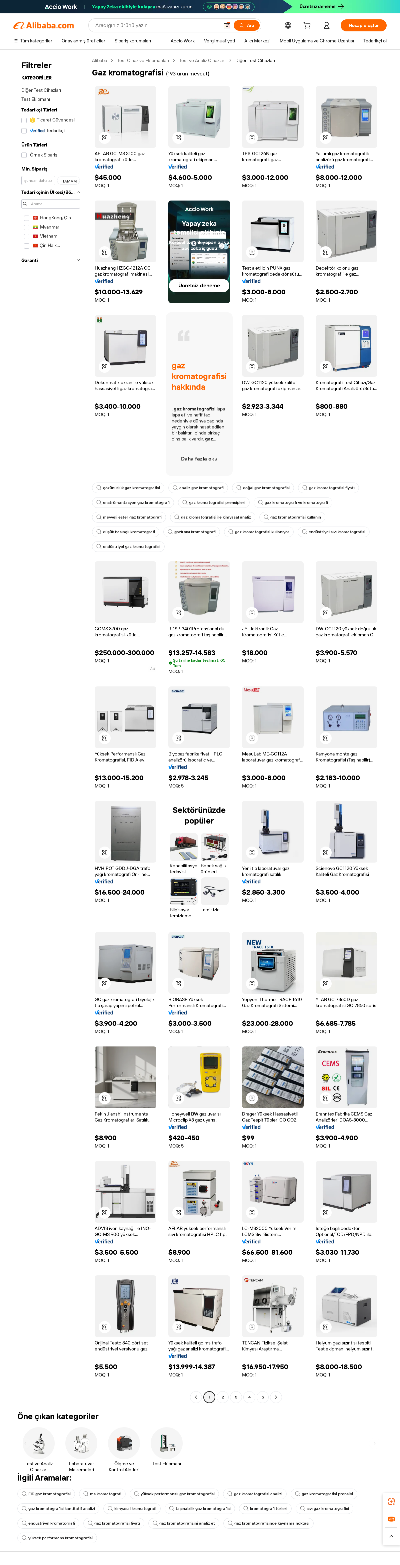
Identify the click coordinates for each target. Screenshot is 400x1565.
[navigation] (50, 729)
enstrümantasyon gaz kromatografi (133, 502)
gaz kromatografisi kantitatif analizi (58, 1508)
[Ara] (247, 25)
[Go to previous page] (196, 1397)
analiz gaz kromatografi (198, 488)
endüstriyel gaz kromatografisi (128, 546)
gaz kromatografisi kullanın (292, 517)
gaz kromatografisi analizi (254, 1494)
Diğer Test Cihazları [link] (255, 60)
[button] (227, 25)
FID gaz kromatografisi (46, 1494)
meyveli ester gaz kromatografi (129, 517)
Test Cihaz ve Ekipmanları (143, 60)
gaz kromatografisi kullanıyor (258, 532)
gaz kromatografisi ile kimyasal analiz (212, 517)
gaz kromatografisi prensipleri (213, 502)
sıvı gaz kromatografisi (324, 1508)
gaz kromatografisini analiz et (184, 1523)
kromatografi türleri (265, 1508)
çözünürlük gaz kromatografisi (128, 488)
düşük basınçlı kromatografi (125, 532)
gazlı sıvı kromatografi (192, 532)
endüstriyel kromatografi (48, 1523)
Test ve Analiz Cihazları (202, 60)
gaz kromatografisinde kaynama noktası (268, 1523)
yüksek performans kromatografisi (57, 1538)
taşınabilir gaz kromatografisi (200, 1508)
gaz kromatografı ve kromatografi (293, 502)
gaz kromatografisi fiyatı (328, 488)
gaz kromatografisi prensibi (324, 1494)
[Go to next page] (276, 1397)
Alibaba (99, 60)
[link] (391, 1501)
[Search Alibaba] (156, 25)
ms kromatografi (102, 1494)
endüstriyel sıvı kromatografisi (333, 532)
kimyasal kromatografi (132, 1508)
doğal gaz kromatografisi (263, 488)
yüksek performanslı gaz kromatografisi (174, 1494)
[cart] (308, 26)
